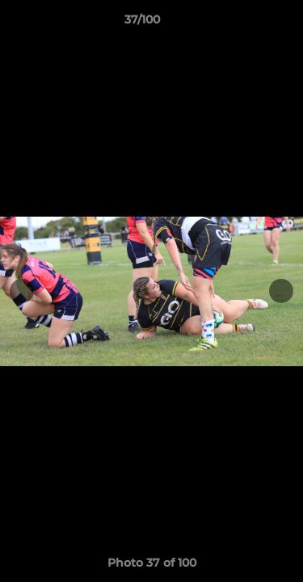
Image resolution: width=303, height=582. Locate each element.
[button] (245, 23)
